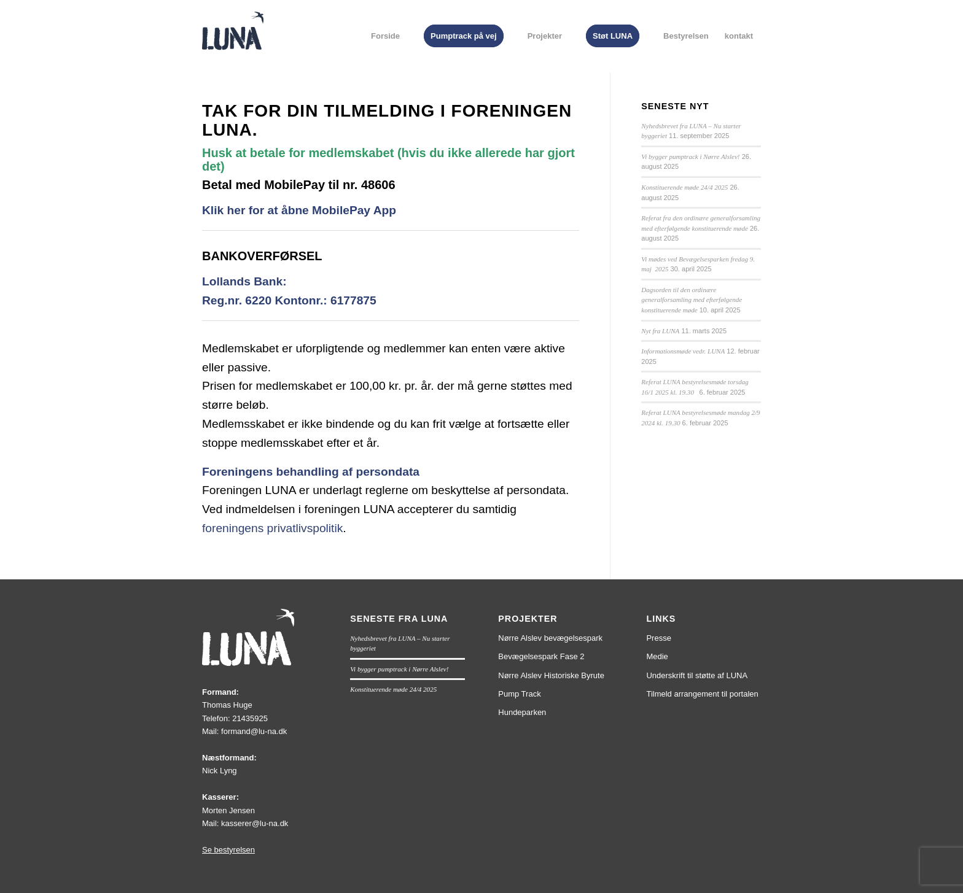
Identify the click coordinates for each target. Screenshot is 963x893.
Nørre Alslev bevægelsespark (550, 638)
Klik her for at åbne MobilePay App (299, 210)
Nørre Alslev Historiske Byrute (551, 675)
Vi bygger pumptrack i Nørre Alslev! (690, 156)
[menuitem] (385, 36)
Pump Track (519, 693)
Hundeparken (522, 712)
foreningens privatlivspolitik (272, 528)
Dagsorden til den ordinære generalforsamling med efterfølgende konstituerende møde (691, 300)
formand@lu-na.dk (254, 731)
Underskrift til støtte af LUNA (696, 675)
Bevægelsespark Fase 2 (541, 656)
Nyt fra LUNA (660, 330)
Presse (658, 638)
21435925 (250, 718)
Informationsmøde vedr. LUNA (683, 351)
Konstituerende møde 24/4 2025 (684, 187)
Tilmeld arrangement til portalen (702, 693)
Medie (657, 656)
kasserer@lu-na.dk (254, 823)
